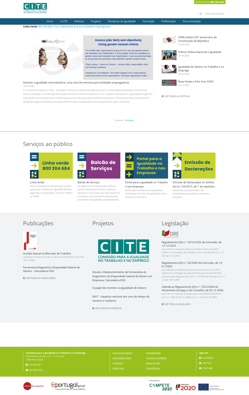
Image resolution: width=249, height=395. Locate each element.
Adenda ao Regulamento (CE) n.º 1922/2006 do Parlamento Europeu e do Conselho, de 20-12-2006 (192, 288)
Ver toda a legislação (176, 304)
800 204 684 (45, 26)
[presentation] (50, 21)
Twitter (205, 363)
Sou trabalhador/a (65, 26)
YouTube (205, 368)
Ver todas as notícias (176, 96)
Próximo (129, 120)
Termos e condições (156, 357)
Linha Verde (210, 2)
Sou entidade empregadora (94, 26)
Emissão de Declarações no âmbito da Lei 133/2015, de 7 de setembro (194, 184)
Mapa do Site (153, 363)
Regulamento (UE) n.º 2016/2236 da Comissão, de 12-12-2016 (191, 243)
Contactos (118, 363)
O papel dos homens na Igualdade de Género (119, 288)
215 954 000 (33, 364)
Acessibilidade (153, 352)
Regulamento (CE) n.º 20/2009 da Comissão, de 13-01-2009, (192, 264)
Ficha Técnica (153, 368)
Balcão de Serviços (89, 182)
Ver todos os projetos (107, 308)
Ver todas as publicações (39, 278)
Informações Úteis (122, 357)
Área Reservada (214, 13)
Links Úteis (118, 368)
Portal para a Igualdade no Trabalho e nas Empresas (146, 184)
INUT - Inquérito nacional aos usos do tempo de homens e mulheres (120, 298)
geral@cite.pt (34, 369)
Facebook (206, 357)
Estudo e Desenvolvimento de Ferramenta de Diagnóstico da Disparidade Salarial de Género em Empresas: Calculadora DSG (122, 276)
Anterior (119, 120)
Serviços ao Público (122, 352)
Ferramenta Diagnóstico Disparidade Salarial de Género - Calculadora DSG (51, 269)
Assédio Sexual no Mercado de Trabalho (47, 253)
